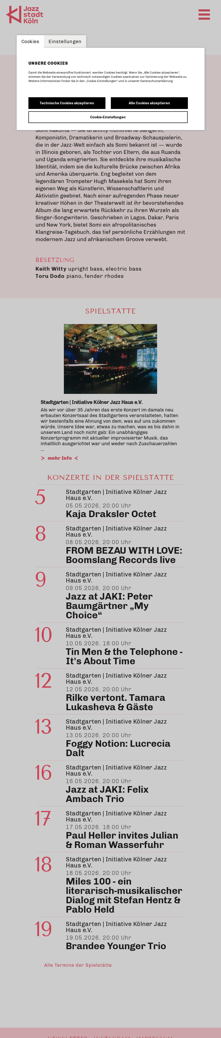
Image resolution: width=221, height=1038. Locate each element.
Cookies (30, 41)
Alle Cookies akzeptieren (149, 103)
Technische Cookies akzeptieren (67, 103)
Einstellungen (65, 41)
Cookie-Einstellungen (108, 117)
